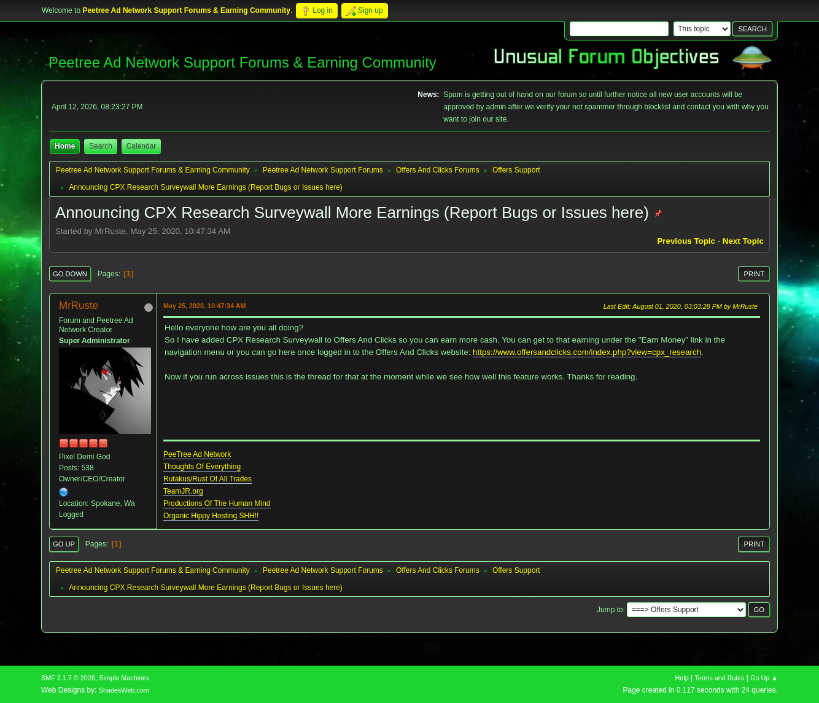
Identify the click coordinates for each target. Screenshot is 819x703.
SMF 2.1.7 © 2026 (68, 678)
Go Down (70, 274)
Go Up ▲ (764, 678)
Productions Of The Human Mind (217, 503)
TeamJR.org (183, 491)
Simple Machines (124, 678)
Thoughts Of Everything (202, 466)
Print (753, 274)
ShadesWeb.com (124, 690)
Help (682, 678)
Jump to (610, 609)
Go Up (64, 544)
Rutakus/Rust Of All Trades (207, 479)
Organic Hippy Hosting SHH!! (210, 515)
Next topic (743, 241)
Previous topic (686, 241)
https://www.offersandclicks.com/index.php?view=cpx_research (587, 352)
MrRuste (78, 305)
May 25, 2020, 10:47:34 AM (204, 305)
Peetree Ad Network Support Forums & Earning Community (243, 62)
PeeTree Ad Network (197, 454)
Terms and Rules (720, 678)
